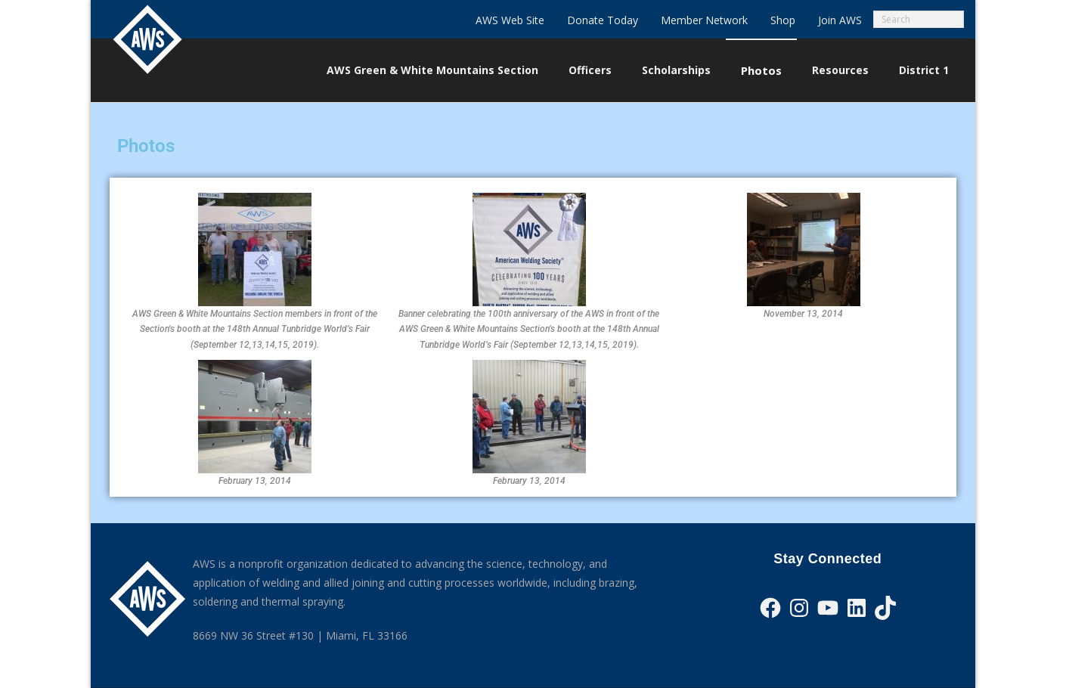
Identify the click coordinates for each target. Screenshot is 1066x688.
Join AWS (840, 20)
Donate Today (602, 20)
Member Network (704, 20)
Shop (782, 20)
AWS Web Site (510, 20)
